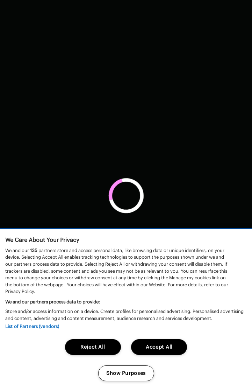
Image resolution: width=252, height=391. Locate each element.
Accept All (159, 347)
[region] (126, 310)
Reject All (92, 347)
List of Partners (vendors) (32, 326)
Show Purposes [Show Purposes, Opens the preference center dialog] (126, 373)
